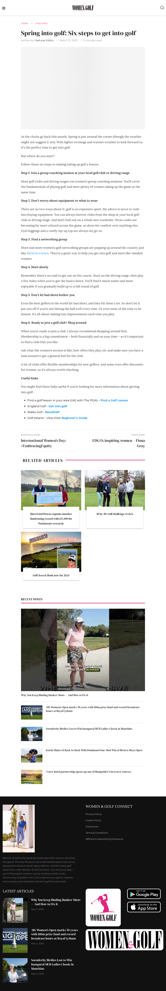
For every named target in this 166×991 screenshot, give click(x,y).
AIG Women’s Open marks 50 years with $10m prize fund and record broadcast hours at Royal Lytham (92, 709)
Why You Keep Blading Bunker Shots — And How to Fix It (54, 695)
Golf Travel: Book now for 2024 (51, 575)
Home (24, 23)
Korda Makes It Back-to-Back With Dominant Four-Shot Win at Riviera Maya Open (94, 750)
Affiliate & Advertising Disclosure (104, 839)
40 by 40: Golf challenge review (114, 514)
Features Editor (45, 40)
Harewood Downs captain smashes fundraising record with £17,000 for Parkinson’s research (51, 518)
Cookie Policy (93, 820)
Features (42, 23)
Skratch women (38, 253)
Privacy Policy (94, 814)
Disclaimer (92, 826)
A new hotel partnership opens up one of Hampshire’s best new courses (88, 772)
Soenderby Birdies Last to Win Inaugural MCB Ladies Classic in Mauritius (89, 729)
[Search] (162, 8)
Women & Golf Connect (109, 806)
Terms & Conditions (97, 833)
